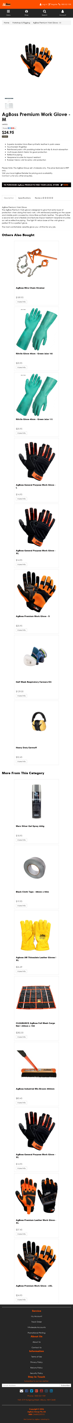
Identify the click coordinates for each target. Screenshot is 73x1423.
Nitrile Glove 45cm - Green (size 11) (34, 419)
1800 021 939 (66, 4)
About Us (37, 1342)
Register (54, 4)
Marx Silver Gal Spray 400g (30, 826)
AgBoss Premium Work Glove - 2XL (34, 1286)
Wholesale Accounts (37, 1327)
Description (9, 198)
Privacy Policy (36, 1362)
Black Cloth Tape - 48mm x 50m (32, 892)
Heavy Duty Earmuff (26, 748)
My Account (36, 1316)
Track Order (36, 1322)
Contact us (7, 176)
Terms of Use (36, 1356)
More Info (21, 302)
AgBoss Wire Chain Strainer (30, 288)
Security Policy (36, 1373)
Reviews (44, 198)
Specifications (24, 198)
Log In (44, 4)
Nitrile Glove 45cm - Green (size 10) (34, 354)
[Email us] (21, 1391)
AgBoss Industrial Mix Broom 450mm (35, 1089)
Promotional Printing (36, 1333)
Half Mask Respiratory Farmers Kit (34, 682)
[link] (26, 1391)
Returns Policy (36, 1368)
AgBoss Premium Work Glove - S (33, 616)
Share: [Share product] (9, 128)
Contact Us (36, 1347)
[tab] (9, 198)
